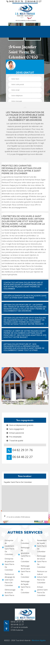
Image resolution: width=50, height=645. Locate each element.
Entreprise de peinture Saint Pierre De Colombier (8, 564)
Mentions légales (39, 640)
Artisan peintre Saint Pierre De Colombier (41, 591)
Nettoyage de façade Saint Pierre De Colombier (24, 587)
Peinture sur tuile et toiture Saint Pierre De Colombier (41, 577)
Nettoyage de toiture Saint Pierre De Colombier (41, 561)
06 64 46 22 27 (33, 1)
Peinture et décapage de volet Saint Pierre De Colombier (8, 580)
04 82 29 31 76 (15, 1)
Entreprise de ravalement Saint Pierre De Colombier (8, 547)
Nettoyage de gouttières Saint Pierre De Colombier (24, 554)
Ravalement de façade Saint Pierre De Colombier (41, 546)
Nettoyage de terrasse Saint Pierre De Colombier (24, 571)
